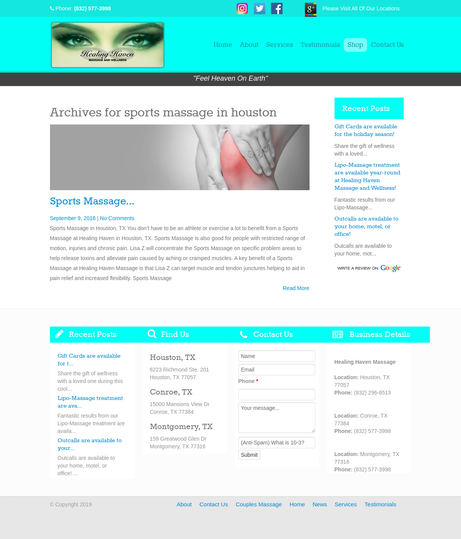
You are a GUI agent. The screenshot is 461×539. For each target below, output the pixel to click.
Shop (355, 45)
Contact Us (387, 45)
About (249, 45)
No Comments (117, 218)
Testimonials (320, 45)
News (320, 504)
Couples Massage (259, 504)
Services (279, 45)
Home (222, 45)
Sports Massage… (92, 201)
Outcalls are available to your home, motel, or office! (366, 227)
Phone (248, 381)
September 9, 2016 (73, 218)
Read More (296, 288)
